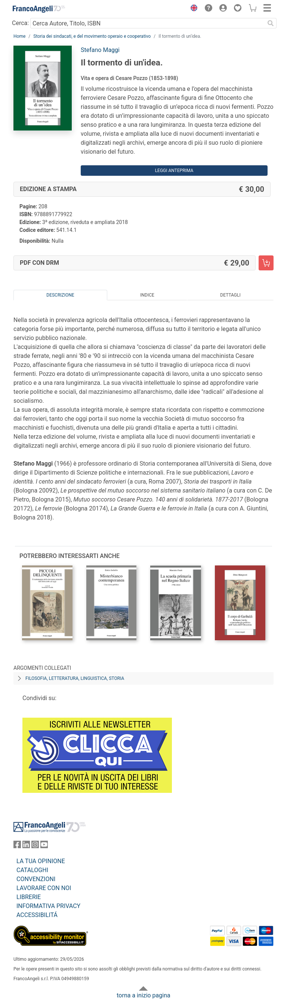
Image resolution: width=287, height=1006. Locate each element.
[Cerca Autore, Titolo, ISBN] (147, 23)
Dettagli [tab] (230, 295)
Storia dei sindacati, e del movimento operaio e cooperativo (92, 36)
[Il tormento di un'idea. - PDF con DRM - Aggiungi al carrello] (266, 262)
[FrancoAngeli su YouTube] (44, 846)
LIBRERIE (28, 897)
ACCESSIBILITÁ (37, 914)
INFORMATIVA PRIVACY (48, 906)
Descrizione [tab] (60, 295)
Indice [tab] (147, 295)
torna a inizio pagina (143, 995)
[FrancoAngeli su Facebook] (17, 846)
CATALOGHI (32, 870)
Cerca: (20, 23)
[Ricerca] (271, 23)
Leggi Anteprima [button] (174, 170)
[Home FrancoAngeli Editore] (39, 9)
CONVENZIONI (35, 879)
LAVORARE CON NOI (43, 888)
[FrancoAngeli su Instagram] (35, 846)
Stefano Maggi (100, 49)
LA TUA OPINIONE (40, 861)
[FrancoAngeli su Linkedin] (26, 846)
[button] (192, 9)
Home (19, 36)
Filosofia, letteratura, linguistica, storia (74, 678)
